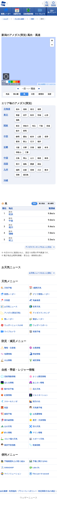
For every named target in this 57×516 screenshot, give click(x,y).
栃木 (18, 131)
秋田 (32, 115)
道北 (32, 109)
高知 (39, 164)
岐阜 (32, 137)
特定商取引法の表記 (46, 491)
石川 (32, 142)
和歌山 (18, 152)
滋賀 (39, 147)
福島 (18, 120)
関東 (6, 125)
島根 (39, 158)
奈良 (46, 147)
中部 (32, 19)
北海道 (7, 109)
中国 (6, 158)
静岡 (18, 137)
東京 (18, 126)
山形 (46, 115)
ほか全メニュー (52, 11)
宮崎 (18, 175)
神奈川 (25, 126)
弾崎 (11, 234)
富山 (25, 142)
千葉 (41, 126)
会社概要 (4, 491)
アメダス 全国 (19, 19)
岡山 (25, 158)
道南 (25, 109)
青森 (18, 115)
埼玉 (34, 126)
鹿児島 (25, 175)
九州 (6, 169)
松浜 (11, 214)
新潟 (18, 142)
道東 (39, 109)
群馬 (25, 131)
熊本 (46, 170)
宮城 (39, 115)
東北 (6, 115)
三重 (26, 152)
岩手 (25, 115)
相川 (11, 227)
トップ (5, 19)
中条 (11, 220)
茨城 (48, 126)
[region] (28, 61)
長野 (46, 137)
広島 (18, 158)
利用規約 (12, 491)
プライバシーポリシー (27, 491)
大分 (39, 170)
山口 (32, 158)
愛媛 (32, 164)
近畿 (6, 147)
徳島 (25, 164)
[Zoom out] (52, 45)
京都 (32, 147)
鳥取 (46, 158)
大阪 (18, 147)
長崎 (32, 170)
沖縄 (6, 180)
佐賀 (25, 170)
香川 (18, 164)
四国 (6, 164)
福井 (39, 142)
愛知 (25, 137)
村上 (11, 240)
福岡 (18, 170)
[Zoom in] (52, 40)
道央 (18, 109)
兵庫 (25, 147)
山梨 (39, 137)
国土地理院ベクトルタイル (47, 84)
